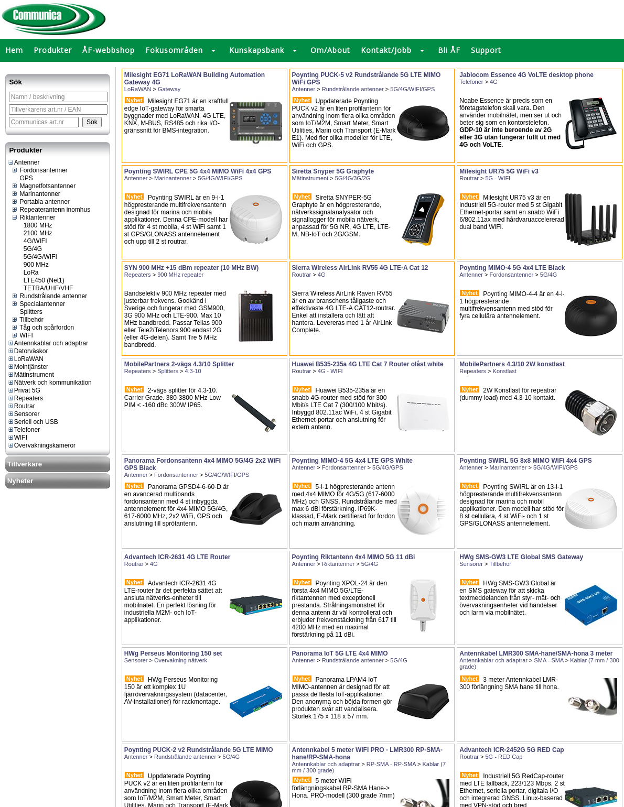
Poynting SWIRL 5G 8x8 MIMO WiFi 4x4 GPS (525, 460)
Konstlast (505, 371)
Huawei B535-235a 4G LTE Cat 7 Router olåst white (368, 364)
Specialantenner (38, 304)
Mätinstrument (30, 374)
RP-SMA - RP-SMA (391, 764)
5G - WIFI (498, 178)
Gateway (169, 89)
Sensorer (23, 414)
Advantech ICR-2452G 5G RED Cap (511, 750)
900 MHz (32, 264)
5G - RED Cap (504, 757)
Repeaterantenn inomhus (50, 209)
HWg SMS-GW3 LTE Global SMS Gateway (521, 557)
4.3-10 (193, 371)
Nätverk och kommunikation (49, 382)
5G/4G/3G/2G (353, 178)
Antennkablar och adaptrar (47, 343)
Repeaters (25, 398)
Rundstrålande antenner (49, 296)
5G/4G (28, 249)
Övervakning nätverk (180, 660)
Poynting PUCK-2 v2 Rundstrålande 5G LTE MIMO (198, 750)
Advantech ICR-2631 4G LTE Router (177, 557)
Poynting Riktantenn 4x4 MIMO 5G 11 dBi (353, 557)
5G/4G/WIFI (36, 256)
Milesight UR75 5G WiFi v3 (499, 171)
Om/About (330, 50)
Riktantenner (33, 217)
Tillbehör (27, 319)
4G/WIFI (31, 241)
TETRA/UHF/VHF (44, 288)
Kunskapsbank (256, 50)
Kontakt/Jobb (386, 50)
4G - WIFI (330, 371)
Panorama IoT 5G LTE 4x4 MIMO (340, 653)
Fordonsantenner (39, 170)
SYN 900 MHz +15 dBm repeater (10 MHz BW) (191, 267)
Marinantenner (35, 194)
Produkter (53, 50)
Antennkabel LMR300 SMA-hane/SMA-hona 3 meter (535, 653)
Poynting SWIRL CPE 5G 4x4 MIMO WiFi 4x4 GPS (197, 171)
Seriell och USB (32, 422)
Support (486, 50)
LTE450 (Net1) (39, 280)
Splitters (26, 311)
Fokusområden (174, 50)
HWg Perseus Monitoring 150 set (173, 653)
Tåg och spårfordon (42, 327)
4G (494, 82)
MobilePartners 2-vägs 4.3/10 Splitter (179, 364)
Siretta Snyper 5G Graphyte (333, 171)
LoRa (27, 272)
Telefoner (23, 429)
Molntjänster (27, 366)
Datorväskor (27, 351)
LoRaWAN (25, 359)
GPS (22, 178)
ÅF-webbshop (108, 50)
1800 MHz (33, 225)
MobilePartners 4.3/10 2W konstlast (512, 364)
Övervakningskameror (41, 445)
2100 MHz (33, 233)
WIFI (22, 335)
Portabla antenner (40, 201)
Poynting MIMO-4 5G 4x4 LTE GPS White (352, 460)
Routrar (21, 406)
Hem (14, 50)
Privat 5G (23, 390)
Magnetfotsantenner (43, 186)
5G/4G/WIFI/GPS (412, 89)
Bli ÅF (449, 50)
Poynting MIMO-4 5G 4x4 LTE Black (512, 267)
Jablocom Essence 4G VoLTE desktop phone (526, 75)
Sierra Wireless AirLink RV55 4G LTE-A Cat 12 (360, 267)
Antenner (23, 162)
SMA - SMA (548, 660)
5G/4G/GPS (387, 467)
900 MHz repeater (180, 274)
